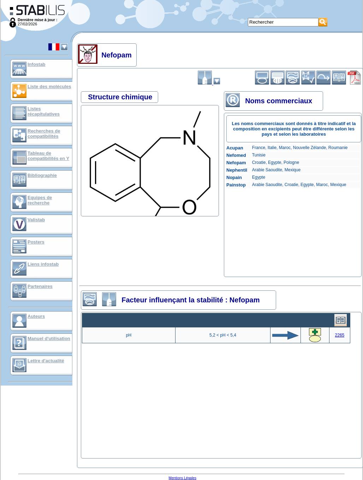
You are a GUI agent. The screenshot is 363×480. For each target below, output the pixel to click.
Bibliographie (42, 175)
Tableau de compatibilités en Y (48, 155)
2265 (340, 335)
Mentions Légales (182, 478)
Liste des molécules (49, 86)
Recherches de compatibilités (44, 133)
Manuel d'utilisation (49, 338)
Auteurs (36, 316)
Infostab (37, 64)
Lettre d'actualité (46, 360)
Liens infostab (43, 264)
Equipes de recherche (40, 200)
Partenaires (40, 286)
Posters (36, 242)
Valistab (36, 219)
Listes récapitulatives (44, 111)
